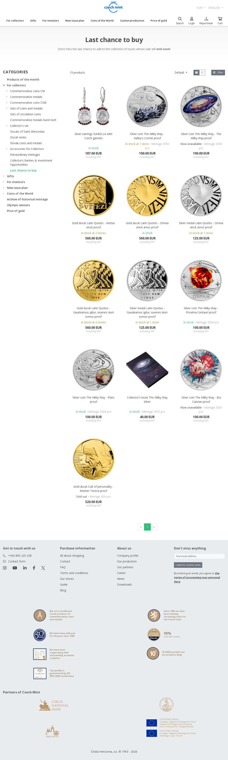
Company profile (127, 555)
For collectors (15, 20)
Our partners (125, 567)
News (120, 579)
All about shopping (72, 555)
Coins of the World (102, 20)
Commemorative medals (26, 97)
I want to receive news (188, 565)
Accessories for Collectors (27, 149)
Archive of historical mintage (27, 199)
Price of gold (159, 20)
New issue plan (74, 20)
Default (180, 72)
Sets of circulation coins (25, 114)
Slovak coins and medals (26, 143)
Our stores (67, 579)
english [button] (214, 8)
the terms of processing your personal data (197, 577)
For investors (50, 20)
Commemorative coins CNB (28, 102)
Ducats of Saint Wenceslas (27, 131)
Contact (65, 561)
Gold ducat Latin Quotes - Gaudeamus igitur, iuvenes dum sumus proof (93, 312)
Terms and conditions (74, 573)
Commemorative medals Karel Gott (33, 120)
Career (121, 573)
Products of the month (23, 79)
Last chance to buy (23, 170)
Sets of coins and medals (26, 108)
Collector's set (19, 126)
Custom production (132, 20)
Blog (63, 590)
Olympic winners (18, 205)
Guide (63, 584)
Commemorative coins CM (27, 91)
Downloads (124, 584)
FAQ (63, 567)
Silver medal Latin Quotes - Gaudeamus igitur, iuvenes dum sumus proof (147, 312)
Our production (127, 561)
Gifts (33, 20)
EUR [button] (200, 8)
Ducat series (18, 137)
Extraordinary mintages (25, 155)
